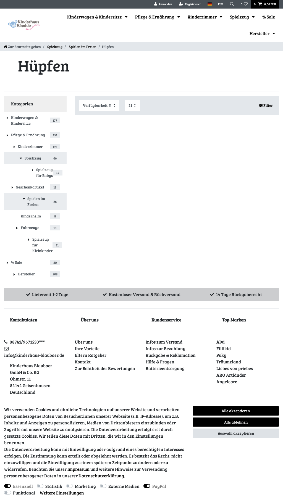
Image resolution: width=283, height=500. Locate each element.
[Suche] (232, 4)
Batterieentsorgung (165, 368)
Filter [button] (266, 105)
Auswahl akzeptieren (236, 433)
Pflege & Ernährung (155, 17)
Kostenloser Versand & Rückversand (144, 294)
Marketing (85, 486)
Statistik (53, 486)
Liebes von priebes (234, 368)
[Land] (210, 4)
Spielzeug (240, 17)
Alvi (220, 342)
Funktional (24, 493)
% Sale (268, 17)
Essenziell (23, 486)
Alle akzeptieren (236, 410)
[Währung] (220, 4)
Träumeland (228, 362)
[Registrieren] (190, 4)
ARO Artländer (231, 375)
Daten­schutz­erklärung (101, 475)
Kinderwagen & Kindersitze (95, 17)
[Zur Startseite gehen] (22, 46)
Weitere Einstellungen (62, 493)
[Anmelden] (163, 4)
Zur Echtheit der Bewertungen (105, 368)
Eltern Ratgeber (90, 355)
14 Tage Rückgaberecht (239, 294)
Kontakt (83, 362)
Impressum (78, 469)
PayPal (159, 486)
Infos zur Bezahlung (165, 348)
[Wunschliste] (244, 4)
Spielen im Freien (82, 46)
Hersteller (260, 33)
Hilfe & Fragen (160, 362)
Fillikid (223, 348)
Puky (221, 355)
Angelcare (226, 381)
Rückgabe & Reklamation (171, 355)
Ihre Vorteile (87, 348)
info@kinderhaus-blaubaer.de (34, 355)
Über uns (84, 342)
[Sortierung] (99, 105)
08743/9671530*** (27, 342)
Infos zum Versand (164, 342)
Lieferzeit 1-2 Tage (50, 294)
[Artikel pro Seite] (132, 105)
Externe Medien (124, 486)
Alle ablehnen (236, 422)
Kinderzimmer (203, 17)
